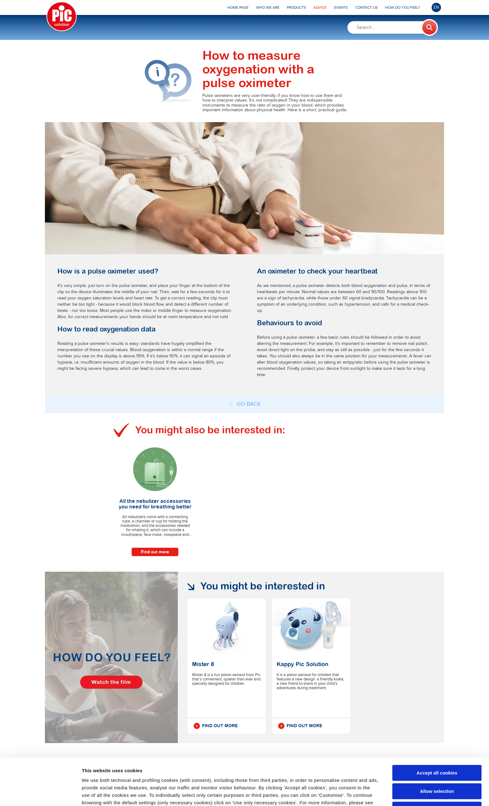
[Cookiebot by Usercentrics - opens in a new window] (40, 794)
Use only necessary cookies (437, 765)
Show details (327, 793)
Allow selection (437, 747)
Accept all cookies (437, 729)
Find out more (155, 552)
